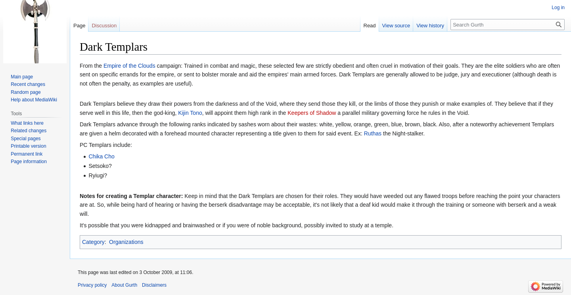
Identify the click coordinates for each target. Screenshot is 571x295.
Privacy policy (92, 285)
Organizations (126, 242)
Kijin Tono (190, 113)
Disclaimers (154, 285)
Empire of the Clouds (129, 66)
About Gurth (124, 285)
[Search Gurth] (507, 24)
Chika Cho (101, 156)
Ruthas (372, 133)
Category (93, 242)
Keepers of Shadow (311, 113)
